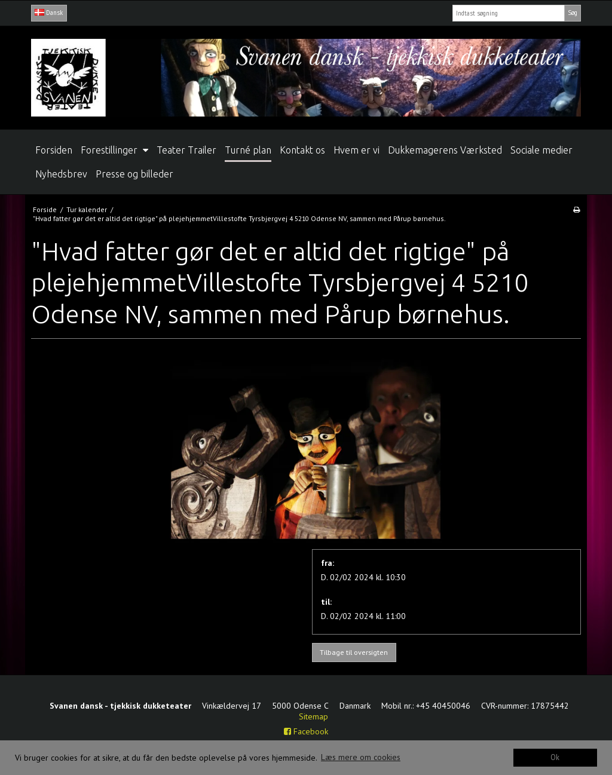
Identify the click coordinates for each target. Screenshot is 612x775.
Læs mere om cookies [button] (360, 757)
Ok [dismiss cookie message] (554, 757)
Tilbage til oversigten (354, 652)
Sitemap (313, 716)
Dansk (49, 12)
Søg (572, 12)
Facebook (306, 731)
